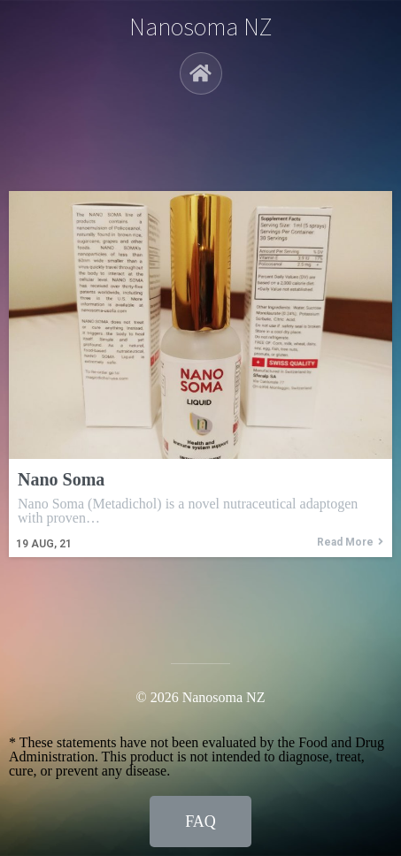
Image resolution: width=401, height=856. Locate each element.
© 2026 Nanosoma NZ (201, 697)
